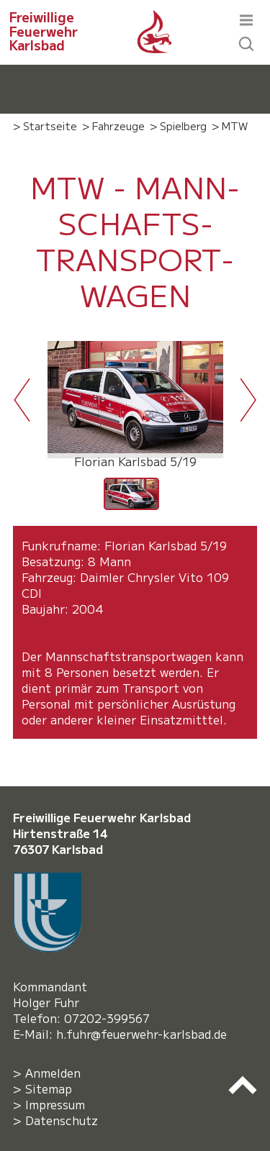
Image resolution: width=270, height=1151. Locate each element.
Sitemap (48, 1088)
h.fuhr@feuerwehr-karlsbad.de (145, 1033)
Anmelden (53, 1072)
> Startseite (45, 125)
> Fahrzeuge (113, 125)
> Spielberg (178, 125)
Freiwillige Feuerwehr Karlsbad (43, 31)
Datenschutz (61, 1120)
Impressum (55, 1104)
